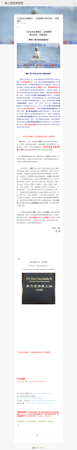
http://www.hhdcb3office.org (43, 393)
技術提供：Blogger (38, 448)
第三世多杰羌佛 (20, 421)
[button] (18, 27)
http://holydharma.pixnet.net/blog (43, 400)
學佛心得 (51, 421)
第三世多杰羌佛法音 (42, 421)
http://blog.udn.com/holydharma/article (39, 403)
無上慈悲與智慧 (14, 2)
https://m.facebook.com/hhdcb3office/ (30, 398)
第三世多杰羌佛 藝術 (31, 421)
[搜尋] (26, 3)
